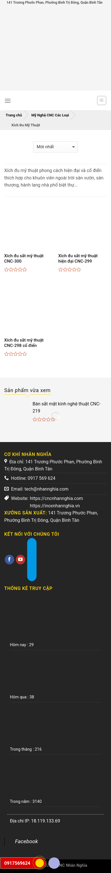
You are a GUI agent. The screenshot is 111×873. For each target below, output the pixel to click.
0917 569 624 (42, 478)
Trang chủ (14, 115)
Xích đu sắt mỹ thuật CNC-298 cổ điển (24, 343)
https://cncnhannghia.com (56, 498)
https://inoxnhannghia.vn (55, 505)
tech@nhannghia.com (46, 489)
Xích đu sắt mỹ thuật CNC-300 (24, 258)
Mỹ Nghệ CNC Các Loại (50, 115)
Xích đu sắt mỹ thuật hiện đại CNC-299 (78, 258)
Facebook (26, 841)
